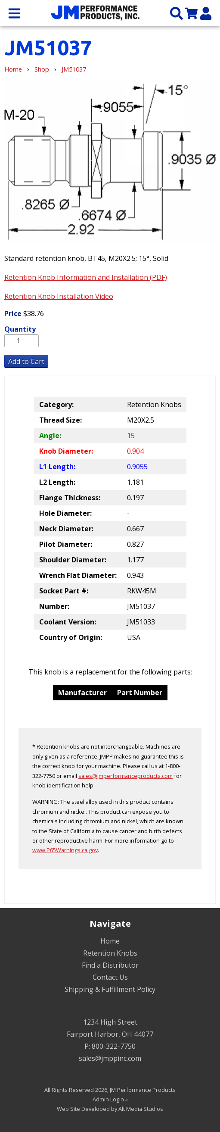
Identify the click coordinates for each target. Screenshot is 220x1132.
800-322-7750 (114, 1046)
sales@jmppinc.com (110, 1058)
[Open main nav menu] (14, 13)
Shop (41, 69)
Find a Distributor (110, 965)
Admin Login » (110, 1099)
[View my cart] (191, 13)
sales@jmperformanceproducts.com (125, 776)
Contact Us (110, 977)
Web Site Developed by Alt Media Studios (110, 1109)
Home (13, 69)
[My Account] (206, 13)
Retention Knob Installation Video (58, 296)
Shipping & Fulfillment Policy (110, 989)
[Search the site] (176, 13)
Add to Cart (26, 361)
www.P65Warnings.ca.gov (65, 850)
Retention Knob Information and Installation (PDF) (85, 277)
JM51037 (74, 69)
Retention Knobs (110, 953)
